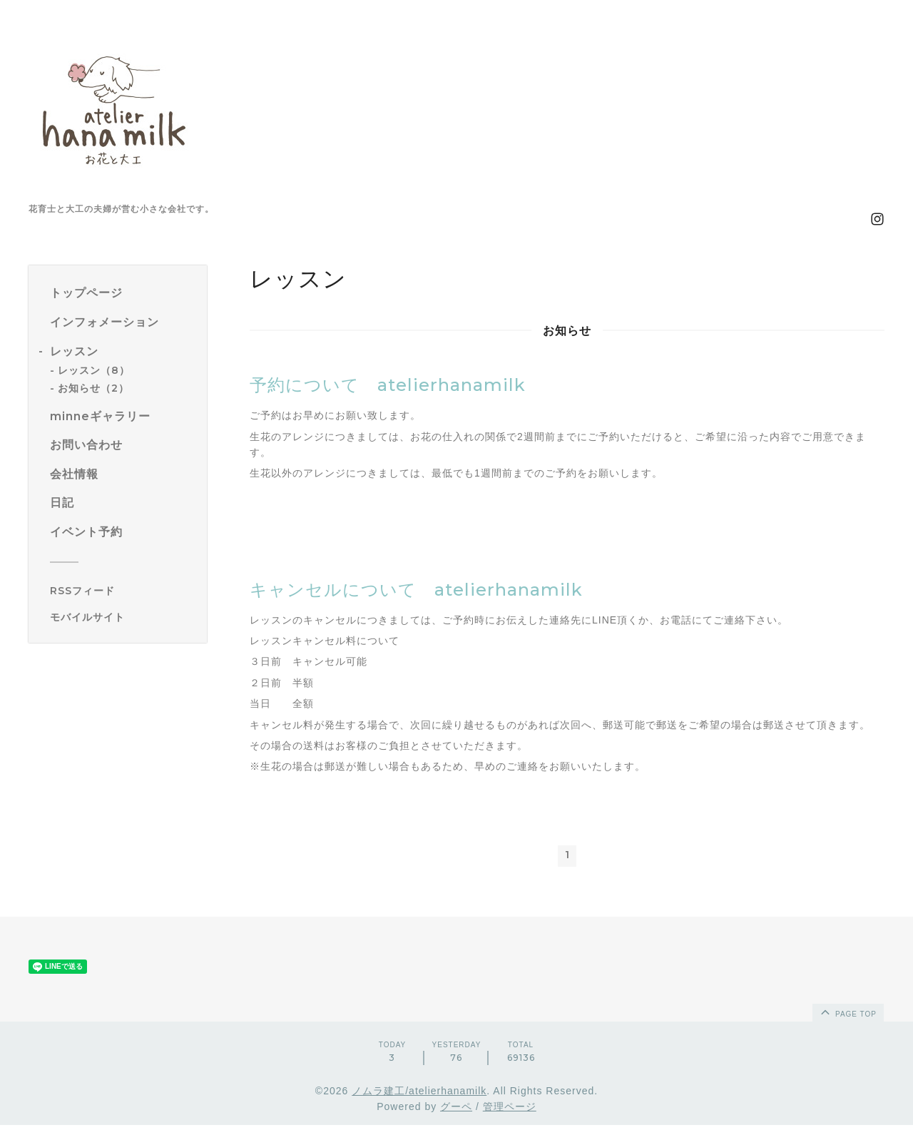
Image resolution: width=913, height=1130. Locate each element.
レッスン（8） (94, 370)
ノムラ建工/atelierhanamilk (419, 1095)
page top (847, 1016)
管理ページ (509, 1111)
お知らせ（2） (93, 388)
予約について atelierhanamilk (388, 385)
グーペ (456, 1111)
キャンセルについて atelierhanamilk (416, 589)
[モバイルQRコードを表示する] (123, 617)
